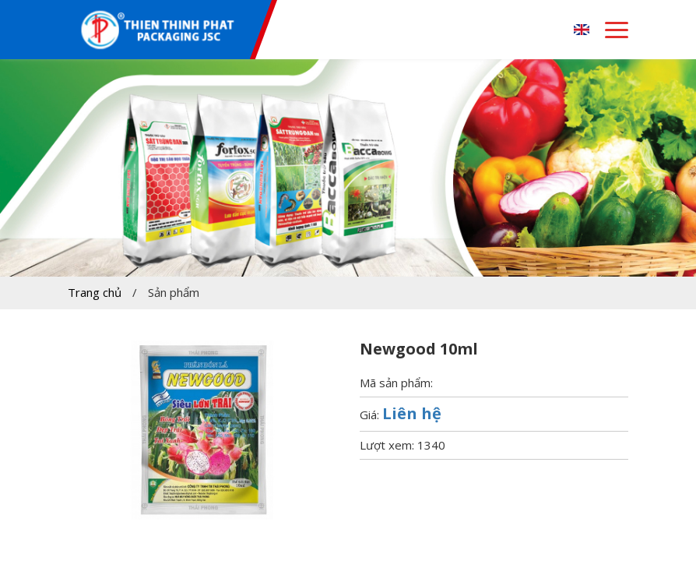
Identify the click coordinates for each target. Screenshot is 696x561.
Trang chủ (94, 292)
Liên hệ (411, 413)
